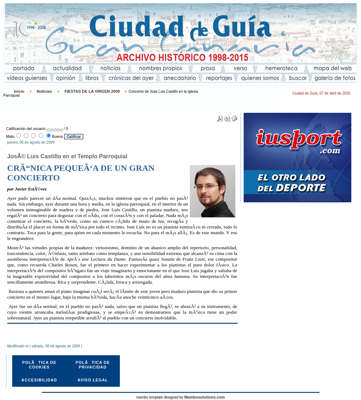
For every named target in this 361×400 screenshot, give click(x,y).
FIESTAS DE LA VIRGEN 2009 (92, 91)
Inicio (19, 91)
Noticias (44, 91)
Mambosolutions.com (204, 397)
